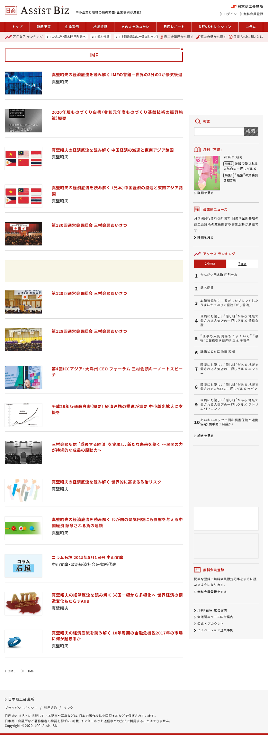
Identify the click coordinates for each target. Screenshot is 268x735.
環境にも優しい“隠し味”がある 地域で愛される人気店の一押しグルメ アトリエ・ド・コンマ (229, 404)
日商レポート (174, 26)
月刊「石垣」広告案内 (212, 610)
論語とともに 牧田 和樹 (218, 352)
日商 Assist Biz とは (246, 36)
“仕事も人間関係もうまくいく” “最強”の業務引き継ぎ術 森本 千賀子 (229, 338)
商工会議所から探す (177, 36)
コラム (251, 26)
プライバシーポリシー (21, 707)
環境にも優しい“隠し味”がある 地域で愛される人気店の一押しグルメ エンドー (229, 369)
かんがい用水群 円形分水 (68, 36)
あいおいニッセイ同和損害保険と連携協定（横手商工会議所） (229, 422)
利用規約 (50, 707)
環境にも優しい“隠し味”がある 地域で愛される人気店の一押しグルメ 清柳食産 (229, 320)
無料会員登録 (253, 14)
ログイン (230, 14)
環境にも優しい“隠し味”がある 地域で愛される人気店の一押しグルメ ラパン (229, 387)
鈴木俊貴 (103, 36)
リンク (68, 707)
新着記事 (44, 26)
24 (210, 263)
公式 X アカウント (210, 623)
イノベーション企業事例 (215, 630)
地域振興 (100, 26)
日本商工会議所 (21, 699)
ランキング (24, 36)
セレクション (215, 27)
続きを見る (205, 435)
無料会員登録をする (212, 591)
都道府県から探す (211, 36)
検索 (251, 131)
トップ (17, 26)
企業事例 (72, 26)
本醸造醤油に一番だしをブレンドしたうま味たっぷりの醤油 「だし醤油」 (229, 303)
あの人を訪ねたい (135, 26)
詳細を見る (205, 192)
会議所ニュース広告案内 (215, 617)
